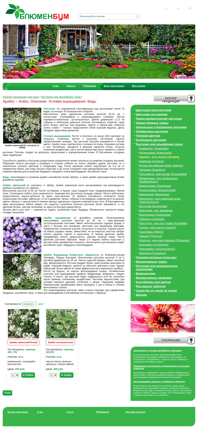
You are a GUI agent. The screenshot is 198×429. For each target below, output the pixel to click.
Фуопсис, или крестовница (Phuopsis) (164, 240)
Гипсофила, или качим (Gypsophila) (163, 174)
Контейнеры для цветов (153, 282)
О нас (56, 86)
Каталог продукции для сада (21, 96)
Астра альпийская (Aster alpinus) (161, 165)
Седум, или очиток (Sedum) (157, 227)
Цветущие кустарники (151, 114)
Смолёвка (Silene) (151, 231)
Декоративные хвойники (154, 277)
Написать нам (190, 8)
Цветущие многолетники (153, 110)
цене (41, 304)
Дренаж (141, 294)
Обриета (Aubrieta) (151, 219)
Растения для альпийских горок (61, 96)
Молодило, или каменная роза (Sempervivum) (160, 200)
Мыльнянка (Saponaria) (155, 214)
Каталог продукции (18, 412)
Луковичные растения (152, 131)
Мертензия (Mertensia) (154, 194)
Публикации (89, 86)
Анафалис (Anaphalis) (154, 148)
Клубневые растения (151, 140)
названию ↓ (29, 304)
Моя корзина (138, 86)
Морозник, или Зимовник (156, 210)
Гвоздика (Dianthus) (152, 169)
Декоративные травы (151, 261)
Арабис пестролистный (60, 342)
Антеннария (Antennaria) (155, 152)
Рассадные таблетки (151, 286)
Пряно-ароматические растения (159, 118)
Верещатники (145, 273)
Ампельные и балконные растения (161, 127)
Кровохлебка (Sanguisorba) (157, 190)
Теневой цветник (148, 135)
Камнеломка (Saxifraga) (155, 185)
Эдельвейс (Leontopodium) (157, 248)
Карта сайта (178, 8)
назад (7, 393)
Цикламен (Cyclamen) (153, 244)
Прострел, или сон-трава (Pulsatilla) (163, 223)
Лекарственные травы (152, 122)
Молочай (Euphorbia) (153, 206)
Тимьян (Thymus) (150, 236)
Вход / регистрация (114, 86)
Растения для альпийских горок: (159, 144)
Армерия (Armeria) (151, 161)
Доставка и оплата (135, 412)
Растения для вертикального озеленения (157, 267)
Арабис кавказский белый (23, 342)
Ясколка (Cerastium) (152, 253)
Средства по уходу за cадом (156, 290)
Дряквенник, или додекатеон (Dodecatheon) (158, 180)
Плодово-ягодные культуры (156, 257)
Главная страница (166, 8)
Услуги (70, 412)
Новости (70, 86)
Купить (29, 375)
